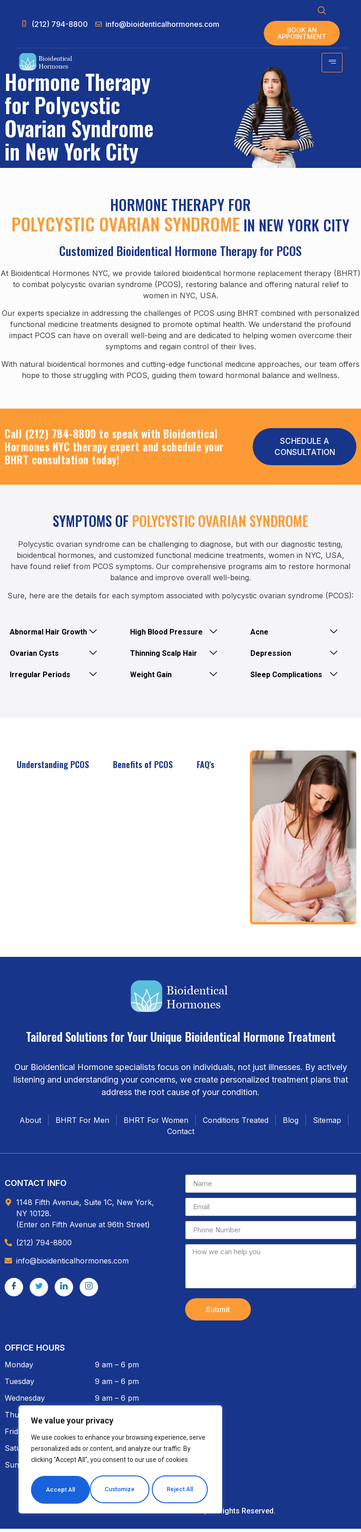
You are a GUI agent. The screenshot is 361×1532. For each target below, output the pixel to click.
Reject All (122, 1490)
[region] (120, 1461)
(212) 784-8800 (60, 437)
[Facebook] (14, 1290)
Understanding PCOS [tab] (53, 768)
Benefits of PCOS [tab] (143, 768)
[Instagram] (89, 1290)
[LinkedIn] (64, 1290)
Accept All (181, 1490)
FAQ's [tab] (205, 768)
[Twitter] (39, 1290)
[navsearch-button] (322, 11)
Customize (60, 1490)
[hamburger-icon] (332, 66)
